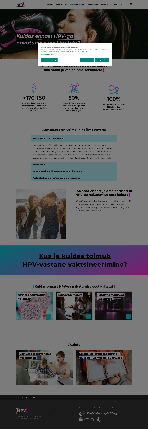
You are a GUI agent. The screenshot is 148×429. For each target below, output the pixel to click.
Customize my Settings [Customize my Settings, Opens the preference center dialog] (49, 60)
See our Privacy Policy (47, 54)
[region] (75, 54)
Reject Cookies (87, 60)
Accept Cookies (102, 60)
